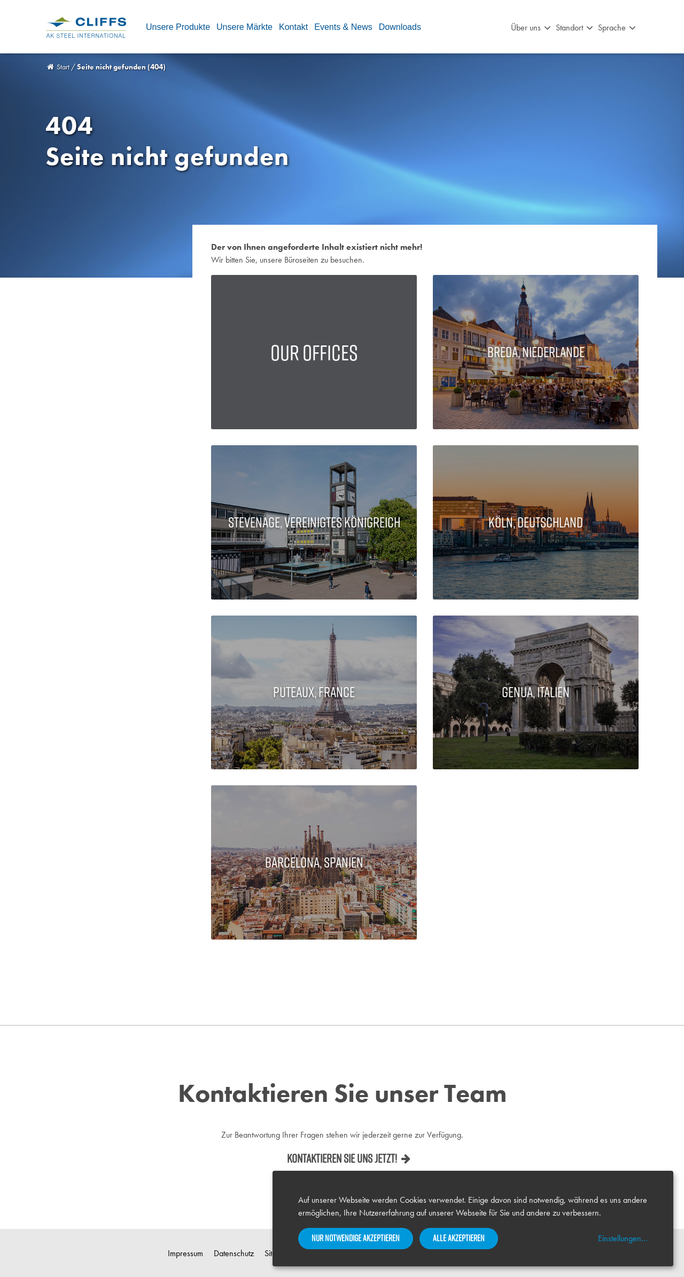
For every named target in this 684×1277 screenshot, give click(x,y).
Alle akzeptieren (459, 1238)
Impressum (185, 1253)
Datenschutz (234, 1253)
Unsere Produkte (178, 26)
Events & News (343, 26)
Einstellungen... (623, 1238)
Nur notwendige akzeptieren (356, 1238)
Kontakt (293, 26)
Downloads (400, 26)
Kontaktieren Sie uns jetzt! (342, 1158)
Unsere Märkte (244, 26)
